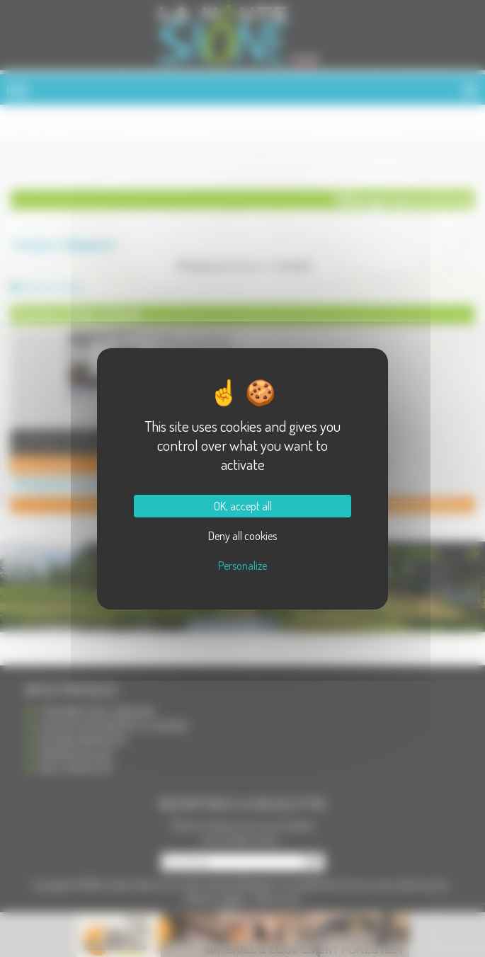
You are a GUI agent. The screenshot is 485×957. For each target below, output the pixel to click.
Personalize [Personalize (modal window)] (242, 565)
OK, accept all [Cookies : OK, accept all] (243, 506)
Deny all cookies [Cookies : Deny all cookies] (242, 536)
